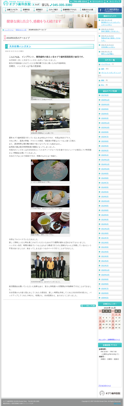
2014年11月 (105, 164)
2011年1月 (105, 265)
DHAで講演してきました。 (110, 30)
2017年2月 (105, 95)
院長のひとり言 (21, 30)
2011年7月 (105, 238)
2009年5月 (105, 298)
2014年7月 (105, 183)
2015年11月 (105, 123)
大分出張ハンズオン (108, 46)
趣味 (102, 80)
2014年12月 (105, 160)
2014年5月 (105, 187)
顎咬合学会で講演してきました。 (111, 38)
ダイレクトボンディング (111, 73)
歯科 (102, 69)
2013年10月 (105, 201)
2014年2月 (105, 196)
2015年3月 (105, 146)
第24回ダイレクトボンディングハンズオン (111, 22)
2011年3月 (105, 256)
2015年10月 (105, 127)
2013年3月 (105, 219)
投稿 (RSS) (117, 403)
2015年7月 (105, 137)
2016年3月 (105, 118)
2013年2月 (105, 224)
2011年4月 (105, 252)
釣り (102, 85)
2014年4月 (105, 192)
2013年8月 (105, 210)
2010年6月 (105, 293)
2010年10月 (105, 275)
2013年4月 (105, 215)
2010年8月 (105, 284)
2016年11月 (105, 100)
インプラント (105, 64)
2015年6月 (105, 141)
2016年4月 (105, 114)
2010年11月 (105, 270)
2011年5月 (105, 247)
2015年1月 (105, 155)
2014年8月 (105, 178)
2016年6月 (105, 109)
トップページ (9, 30)
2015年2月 (105, 150)
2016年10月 (105, 104)
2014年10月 (105, 169)
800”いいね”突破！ (107, 53)
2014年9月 (105, 173)
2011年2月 (105, 261)
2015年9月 (105, 132)
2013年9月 (105, 206)
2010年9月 (105, 279)
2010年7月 (105, 288)
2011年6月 (105, 242)
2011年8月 (105, 233)
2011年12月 (105, 229)
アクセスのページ (105, 385)
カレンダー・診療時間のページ (109, 339)
